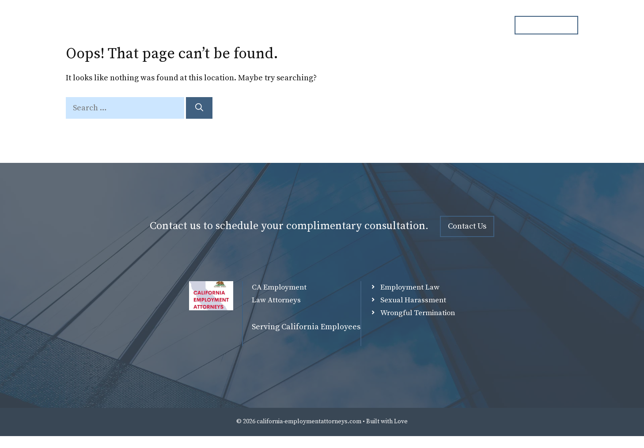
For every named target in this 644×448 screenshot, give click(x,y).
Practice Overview (383, 25)
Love (401, 421)
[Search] (199, 108)
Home (271, 25)
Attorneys (318, 25)
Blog (440, 25)
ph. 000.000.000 (546, 24)
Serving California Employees (306, 327)
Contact (481, 25)
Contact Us (467, 226)
